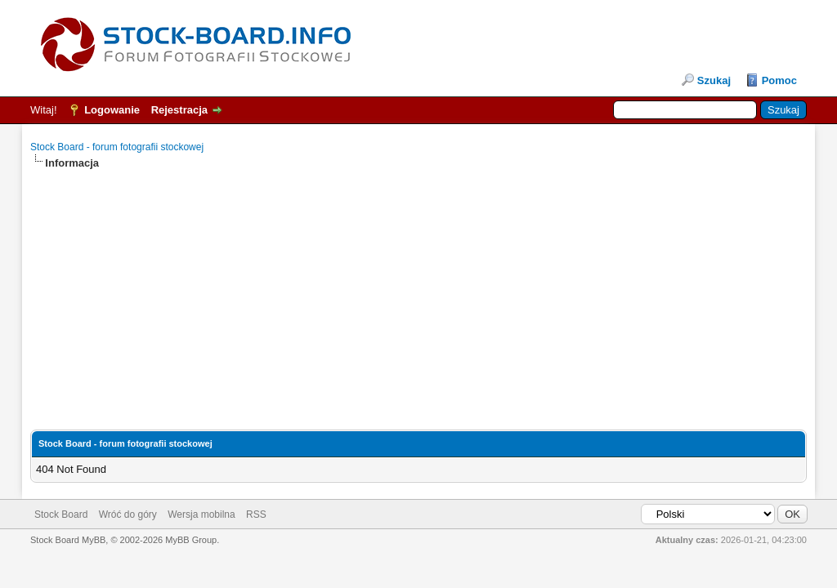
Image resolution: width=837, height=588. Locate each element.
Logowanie (112, 110)
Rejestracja (179, 110)
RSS (256, 514)
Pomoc (779, 80)
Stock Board (60, 514)
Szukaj (714, 80)
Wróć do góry (128, 514)
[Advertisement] (418, 285)
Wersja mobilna (201, 514)
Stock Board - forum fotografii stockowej (117, 147)
